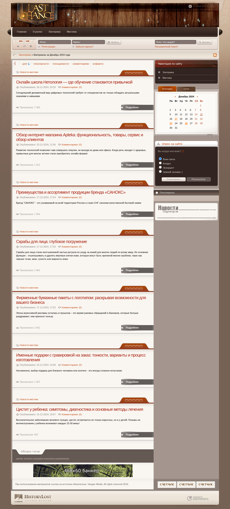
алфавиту (98, 64)
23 (171, 123)
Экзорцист (168, 167)
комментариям (81, 64)
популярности (41, 64)
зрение (19, 459)
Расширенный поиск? (166, 46)
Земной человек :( (172, 172)
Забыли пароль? (83, 46)
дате (24, 64)
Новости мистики (29, 72)
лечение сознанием (33, 459)
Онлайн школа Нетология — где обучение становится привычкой (74, 82)
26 (186, 123)
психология (49, 459)
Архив (186, 89)
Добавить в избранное (71, 6)
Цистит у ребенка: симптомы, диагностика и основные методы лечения (79, 409)
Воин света (168, 159)
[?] (183, 151)
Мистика (167, 78)
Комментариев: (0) (72, 87)
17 (176, 119)
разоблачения (62, 459)
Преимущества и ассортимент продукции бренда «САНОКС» (70, 192)
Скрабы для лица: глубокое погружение (51, 241)
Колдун (166, 163)
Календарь (167, 89)
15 (201, 114)
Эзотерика (168, 72)
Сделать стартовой (49, 6)
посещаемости (61, 64)
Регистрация (46, 46)
